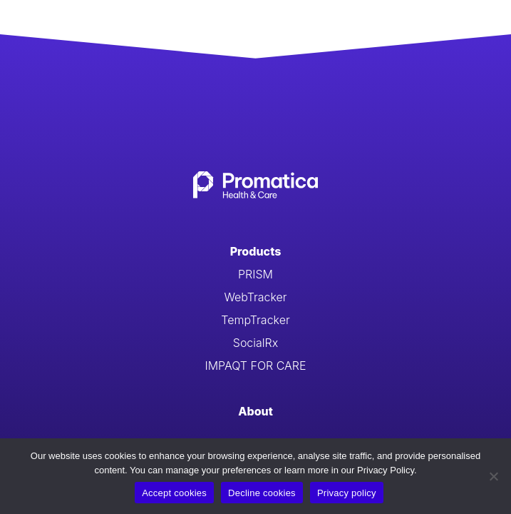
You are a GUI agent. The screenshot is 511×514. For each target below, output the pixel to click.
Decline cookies (262, 493)
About (255, 411)
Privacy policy (346, 493)
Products (256, 251)
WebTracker (255, 297)
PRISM (255, 274)
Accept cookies (174, 493)
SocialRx (255, 342)
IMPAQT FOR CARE (255, 365)
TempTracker (255, 320)
